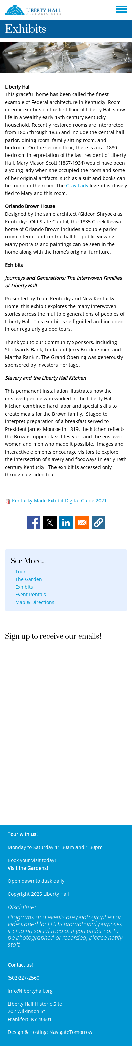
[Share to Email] (82, 522)
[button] (98, 522)
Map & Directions (34, 602)
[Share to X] (50, 522)
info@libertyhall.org (30, 991)
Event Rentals (30, 594)
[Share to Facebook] (33, 522)
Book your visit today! (32, 860)
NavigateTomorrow (70, 1032)
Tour (20, 571)
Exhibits (24, 587)
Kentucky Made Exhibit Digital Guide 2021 (59, 500)
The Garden (28, 579)
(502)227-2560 (23, 977)
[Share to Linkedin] (66, 522)
